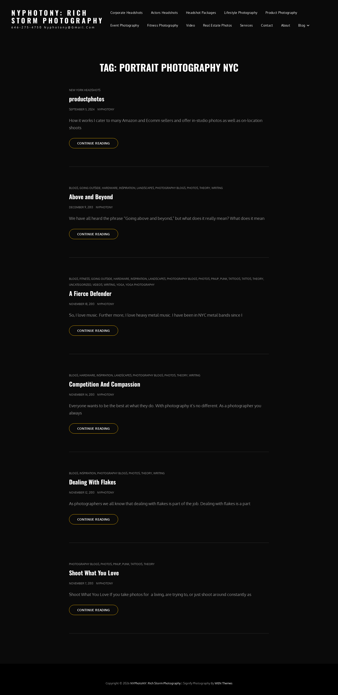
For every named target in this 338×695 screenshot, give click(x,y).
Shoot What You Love (94, 572)
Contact (267, 25)
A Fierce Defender (90, 293)
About (285, 25)
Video (190, 25)
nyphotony (105, 109)
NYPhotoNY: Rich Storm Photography (57, 16)
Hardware (110, 188)
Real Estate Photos (217, 25)
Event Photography (124, 25)
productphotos (86, 98)
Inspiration (127, 188)
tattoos (234, 278)
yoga (120, 284)
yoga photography (140, 284)
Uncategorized (80, 284)
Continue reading (97, 143)
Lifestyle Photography (240, 13)
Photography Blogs (170, 188)
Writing (217, 188)
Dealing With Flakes (92, 481)
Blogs (73, 188)
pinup (215, 278)
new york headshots (84, 90)
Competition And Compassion (104, 384)
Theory (204, 188)
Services (246, 25)
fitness (85, 278)
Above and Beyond (91, 196)
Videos (97, 284)
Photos (192, 188)
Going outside (90, 188)
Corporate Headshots (126, 13)
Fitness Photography (162, 25)
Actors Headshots (164, 13)
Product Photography (281, 13)
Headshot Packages (201, 13)
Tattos (246, 278)
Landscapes (145, 188)
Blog (301, 25)
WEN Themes (223, 683)
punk (223, 278)
